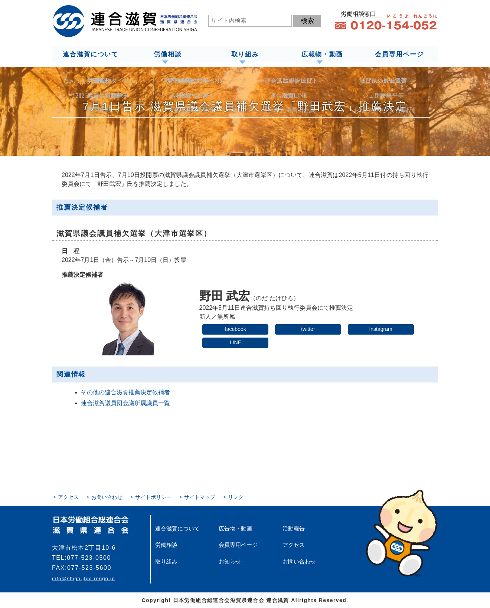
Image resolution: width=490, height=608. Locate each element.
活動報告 (292, 528)
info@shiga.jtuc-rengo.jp (83, 578)
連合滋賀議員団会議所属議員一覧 (125, 403)
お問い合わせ (106, 497)
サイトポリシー (153, 497)
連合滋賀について (90, 54)
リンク (236, 497)
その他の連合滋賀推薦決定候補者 (125, 392)
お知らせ (229, 561)
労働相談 (167, 54)
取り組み (244, 54)
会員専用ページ (399, 54)
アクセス (68, 497)
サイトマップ (199, 497)
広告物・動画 (234, 528)
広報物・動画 (322, 54)
